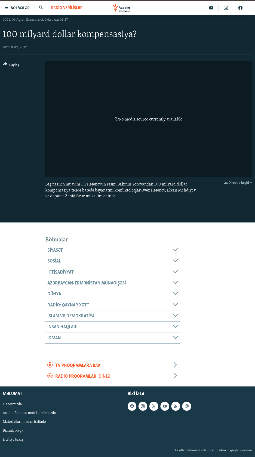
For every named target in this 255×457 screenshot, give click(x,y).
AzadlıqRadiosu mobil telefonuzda (29, 413)
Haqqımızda (12, 404)
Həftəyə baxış (13, 439)
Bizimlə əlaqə (13, 430)
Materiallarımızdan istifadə (24, 422)
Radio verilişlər (67, 8)
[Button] (11, 66)
